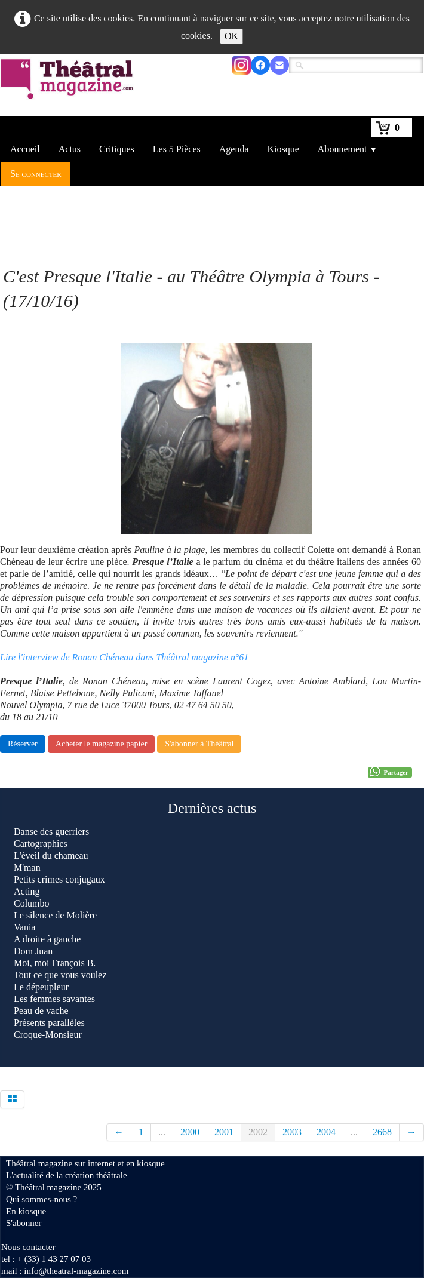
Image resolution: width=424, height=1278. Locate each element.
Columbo (32, 903)
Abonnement (347, 149)
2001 (223, 1132)
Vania (24, 927)
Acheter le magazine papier (102, 743)
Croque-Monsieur (48, 1035)
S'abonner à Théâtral (199, 743)
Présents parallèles (49, 1023)
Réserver (23, 743)
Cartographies (40, 843)
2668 (382, 1132)
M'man (27, 867)
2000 (189, 1132)
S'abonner (23, 1223)
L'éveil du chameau (51, 855)
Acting (27, 891)
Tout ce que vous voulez (60, 975)
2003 (292, 1132)
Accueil (25, 149)
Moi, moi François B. (55, 963)
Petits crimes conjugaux (59, 879)
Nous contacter (28, 1247)
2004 (326, 1132)
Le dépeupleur (41, 987)
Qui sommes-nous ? (41, 1199)
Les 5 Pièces (177, 149)
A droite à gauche (47, 939)
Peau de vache (41, 1011)
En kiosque (26, 1211)
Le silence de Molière (55, 915)
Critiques (116, 149)
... (161, 1132)
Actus (70, 149)
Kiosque (283, 149)
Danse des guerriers (51, 832)
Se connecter (36, 173)
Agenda (234, 149)
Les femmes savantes (54, 999)
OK (231, 36)
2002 (258, 1132)
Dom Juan (33, 951)
